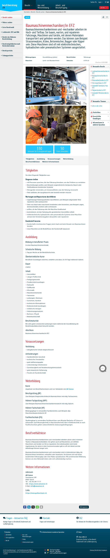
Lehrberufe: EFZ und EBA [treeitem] (10, 32)
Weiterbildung (68, 159)
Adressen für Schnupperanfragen (39, 149)
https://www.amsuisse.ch (38, 484)
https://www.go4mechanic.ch (36, 493)
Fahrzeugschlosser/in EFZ (99, 83)
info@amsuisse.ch (37, 486)
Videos (24, 539)
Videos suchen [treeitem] (7, 22)
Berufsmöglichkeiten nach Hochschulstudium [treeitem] (11, 45)
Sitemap (92, 550)
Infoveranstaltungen (27, 542)
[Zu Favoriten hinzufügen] (107, 17)
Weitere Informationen (50, 162)
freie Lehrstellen (62, 149)
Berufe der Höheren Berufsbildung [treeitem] (9, 38)
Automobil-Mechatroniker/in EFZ (100, 94)
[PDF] (103, 17)
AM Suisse (70, 389)
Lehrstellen (8, 535)
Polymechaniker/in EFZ (99, 90)
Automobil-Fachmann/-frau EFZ (100, 87)
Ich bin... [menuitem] (104, 7)
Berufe (33, 12)
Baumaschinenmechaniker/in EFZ (56, 12)
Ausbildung (41, 159)
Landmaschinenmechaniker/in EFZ (100, 72)
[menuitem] (30, 5)
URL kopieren (84, 507)
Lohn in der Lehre (97, 106)
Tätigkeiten (30, 159)
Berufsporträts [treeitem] (7, 51)
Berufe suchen (40, 12)
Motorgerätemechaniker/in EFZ (100, 77)
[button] (25, 507)
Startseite (27, 12)
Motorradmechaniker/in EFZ (100, 80)
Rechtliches (98, 550)
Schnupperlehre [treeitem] (7, 55)
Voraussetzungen (54, 159)
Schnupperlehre (10, 537)
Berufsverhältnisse (33, 162)
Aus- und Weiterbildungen (26, 535)
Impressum (104, 550)
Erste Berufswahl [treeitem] (8, 27)
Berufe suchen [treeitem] (7, 17)
